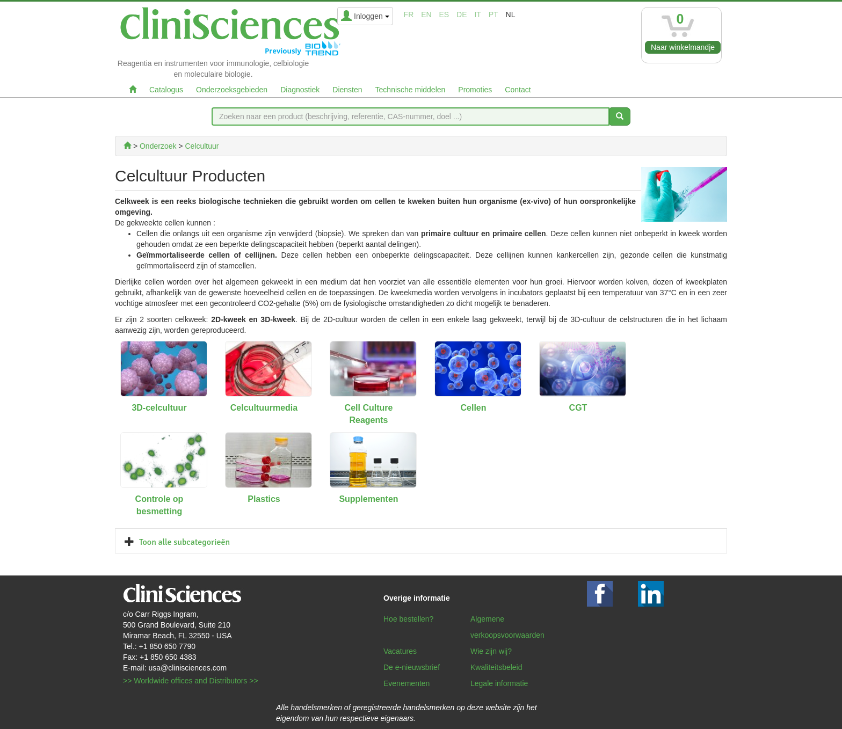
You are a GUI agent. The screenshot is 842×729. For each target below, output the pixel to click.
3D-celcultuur (159, 407)
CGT (578, 407)
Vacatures (400, 651)
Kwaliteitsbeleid (496, 667)
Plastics (264, 499)
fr (409, 14)
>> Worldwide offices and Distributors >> (190, 680)
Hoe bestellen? (408, 619)
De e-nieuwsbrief (411, 667)
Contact (518, 89)
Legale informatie (499, 683)
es (444, 14)
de (461, 14)
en (426, 14)
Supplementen (368, 499)
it (477, 14)
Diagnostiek (300, 89)
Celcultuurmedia (263, 407)
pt (493, 14)
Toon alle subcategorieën (184, 542)
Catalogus (166, 89)
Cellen (473, 407)
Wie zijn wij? (491, 651)
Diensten (347, 89)
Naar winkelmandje (683, 47)
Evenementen (406, 683)
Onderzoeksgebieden (231, 89)
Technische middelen (410, 89)
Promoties (475, 89)
